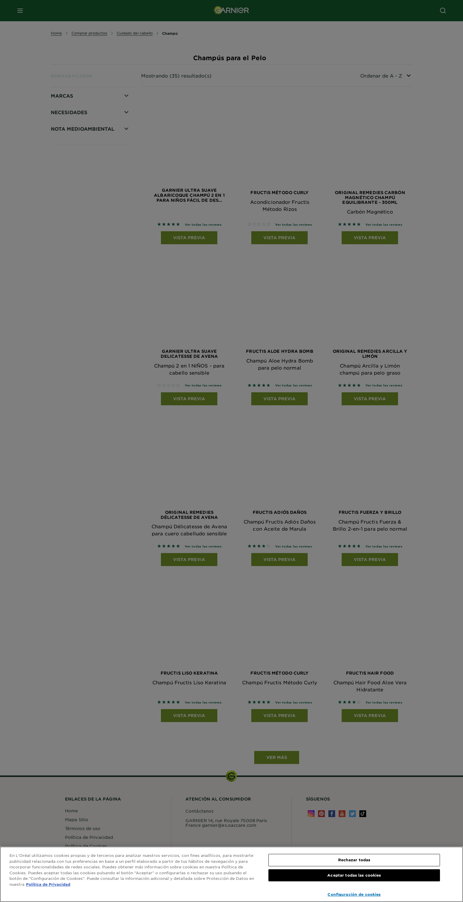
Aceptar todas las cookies (354, 875)
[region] (231, 874)
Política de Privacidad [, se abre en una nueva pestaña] (48, 884)
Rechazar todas (354, 859)
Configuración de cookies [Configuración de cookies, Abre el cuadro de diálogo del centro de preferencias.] (354, 894)
